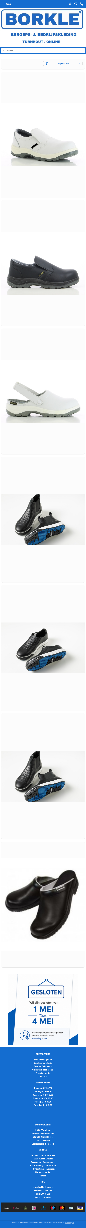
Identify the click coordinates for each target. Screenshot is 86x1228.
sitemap (68, 1223)
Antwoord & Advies (44, 1158)
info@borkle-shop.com (43, 1187)
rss (73, 1223)
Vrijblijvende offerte (43, 1062)
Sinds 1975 (43, 1076)
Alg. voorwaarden (43, 1172)
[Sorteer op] (62, 63)
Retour (43, 1175)
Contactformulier (43, 1197)
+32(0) (38, 1193)
